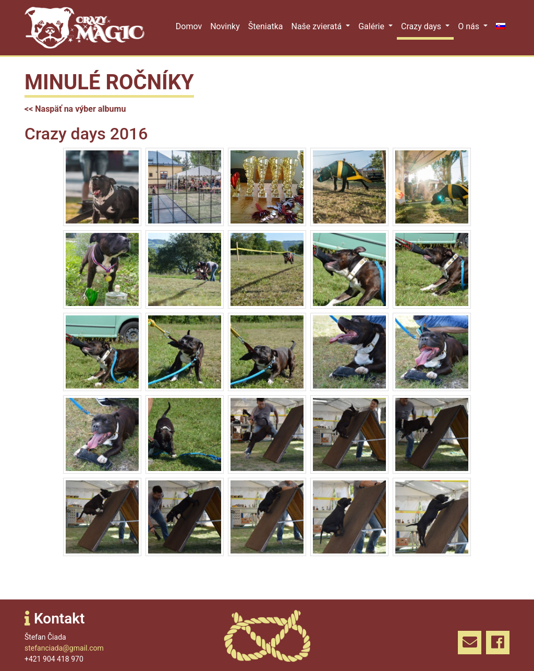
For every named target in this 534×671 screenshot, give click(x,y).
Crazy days (422, 26)
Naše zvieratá (317, 26)
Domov (189, 26)
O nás (469, 26)
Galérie (372, 26)
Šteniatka (265, 26)
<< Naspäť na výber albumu (75, 109)
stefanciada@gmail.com (64, 648)
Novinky (225, 26)
